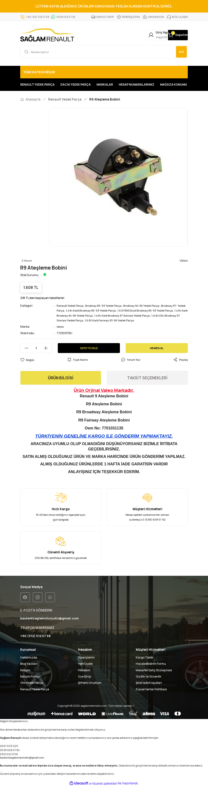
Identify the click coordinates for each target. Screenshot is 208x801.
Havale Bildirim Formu (151, 678)
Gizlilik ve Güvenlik (148, 691)
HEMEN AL (157, 361)
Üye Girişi (84, 691)
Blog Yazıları (28, 678)
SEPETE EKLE (88, 361)
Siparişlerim (86, 672)
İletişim (25, 684)
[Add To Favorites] (27, 373)
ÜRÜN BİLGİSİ (60, 391)
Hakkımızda (28, 672)
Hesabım (84, 684)
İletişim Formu (30, 691)
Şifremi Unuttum (89, 697)
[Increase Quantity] (47, 362)
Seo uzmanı (142, 720)
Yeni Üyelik (85, 678)
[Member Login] (140, 35)
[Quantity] (36, 362)
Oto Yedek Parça (31, 697)
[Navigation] (104, 73)
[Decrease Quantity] (24, 362)
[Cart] (172, 35)
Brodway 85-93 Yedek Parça (106, 319)
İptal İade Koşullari (149, 697)
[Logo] (47, 35)
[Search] (104, 53)
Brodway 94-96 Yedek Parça (147, 319)
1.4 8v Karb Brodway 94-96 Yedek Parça (94, 329)
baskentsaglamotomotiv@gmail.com (22, 771)
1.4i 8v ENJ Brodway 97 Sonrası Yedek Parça (86, 334)
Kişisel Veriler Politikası (151, 703)
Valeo (60, 340)
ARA (180, 52)
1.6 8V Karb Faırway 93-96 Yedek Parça (145, 334)
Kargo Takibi (144, 672)
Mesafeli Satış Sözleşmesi (154, 684)
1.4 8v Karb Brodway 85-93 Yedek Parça (102, 324)
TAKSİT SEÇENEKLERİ (147, 391)
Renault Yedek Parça (71, 319)
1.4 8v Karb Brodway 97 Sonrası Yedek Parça (153, 329)
